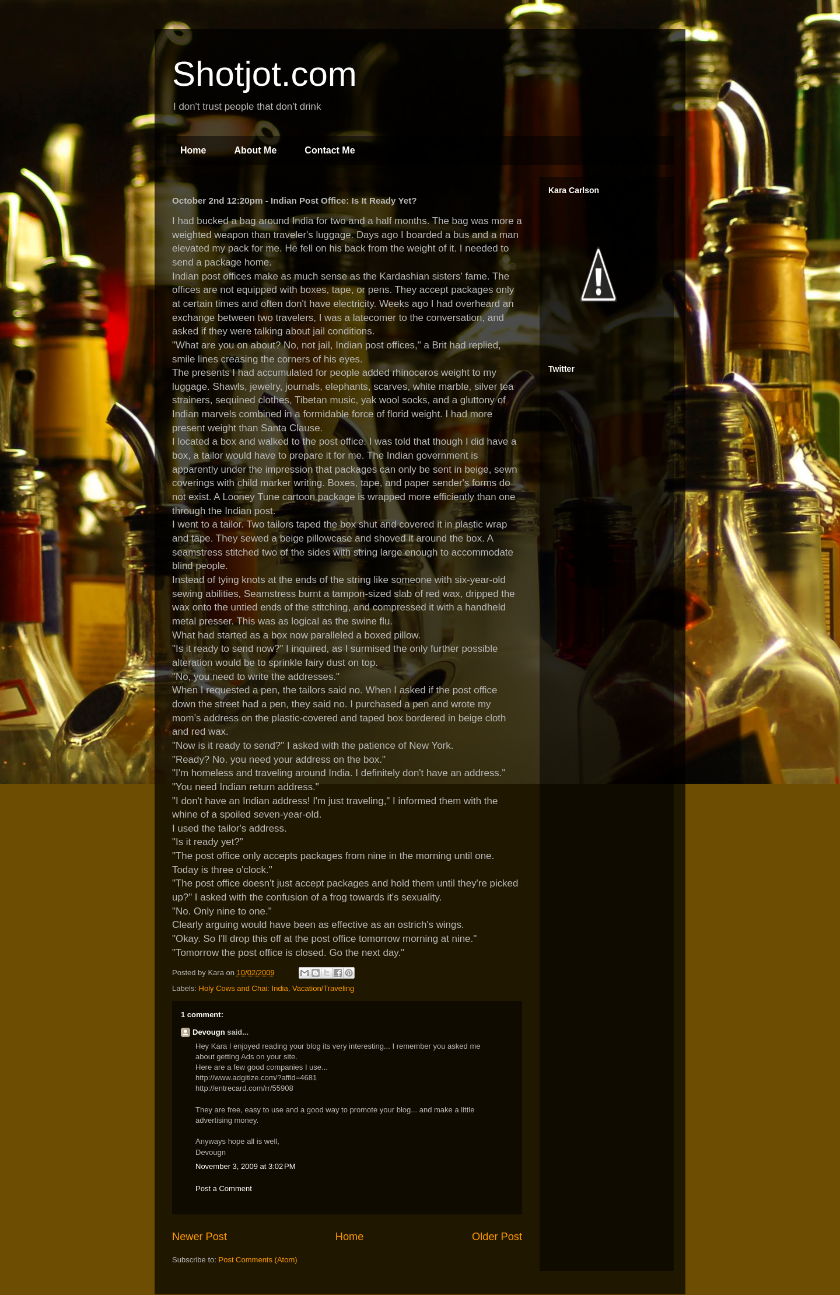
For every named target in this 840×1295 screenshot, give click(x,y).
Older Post (497, 1236)
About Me (255, 150)
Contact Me (329, 150)
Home (193, 150)
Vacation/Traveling (323, 988)
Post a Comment (223, 1188)
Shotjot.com (264, 73)
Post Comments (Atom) (258, 1259)
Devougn (208, 1032)
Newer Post (199, 1236)
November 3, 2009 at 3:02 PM (245, 1166)
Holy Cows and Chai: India (243, 988)
